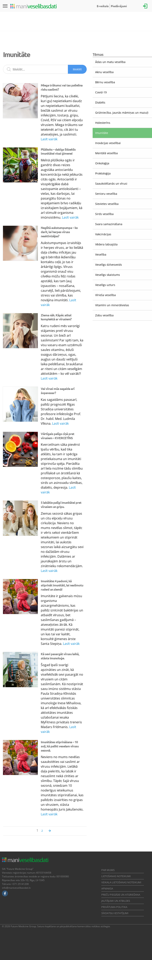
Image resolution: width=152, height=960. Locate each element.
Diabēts (100, 102)
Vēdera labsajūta (106, 244)
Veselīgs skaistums (107, 275)
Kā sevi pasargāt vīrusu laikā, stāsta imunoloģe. (60, 656)
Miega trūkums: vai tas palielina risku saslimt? (62, 87)
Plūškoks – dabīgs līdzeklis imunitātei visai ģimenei (58, 151)
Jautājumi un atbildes (115, 901)
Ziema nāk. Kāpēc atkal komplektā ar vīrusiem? (56, 317)
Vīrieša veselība (105, 295)
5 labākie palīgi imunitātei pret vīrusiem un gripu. (61, 504)
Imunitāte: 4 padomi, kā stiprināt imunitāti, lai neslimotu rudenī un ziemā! (62, 585)
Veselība (100, 254)
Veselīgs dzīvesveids (108, 264)
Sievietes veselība (107, 204)
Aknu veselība (104, 72)
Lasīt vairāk (49, 139)
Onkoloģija (102, 163)
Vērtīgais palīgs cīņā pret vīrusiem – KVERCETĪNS (57, 436)
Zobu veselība (104, 315)
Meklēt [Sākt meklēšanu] (77, 69)
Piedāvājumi (119, 6)
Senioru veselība (106, 194)
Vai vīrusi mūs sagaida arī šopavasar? (57, 391)
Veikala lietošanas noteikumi (121, 882)
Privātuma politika (114, 907)
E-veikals (103, 6)
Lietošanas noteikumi (116, 876)
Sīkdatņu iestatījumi (114, 913)
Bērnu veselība (105, 82)
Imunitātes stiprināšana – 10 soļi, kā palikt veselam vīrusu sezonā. (60, 746)
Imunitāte (101, 133)
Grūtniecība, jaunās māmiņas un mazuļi (121, 112)
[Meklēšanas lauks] (45, 69)
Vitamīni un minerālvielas (112, 305)
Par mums (108, 870)
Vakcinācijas (103, 234)
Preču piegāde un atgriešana (120, 894)
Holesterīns (102, 123)
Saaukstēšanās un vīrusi (111, 183)
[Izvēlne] (5, 6)
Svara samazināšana (108, 224)
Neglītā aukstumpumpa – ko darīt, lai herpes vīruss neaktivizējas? (59, 232)
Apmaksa (107, 888)
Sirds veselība (104, 214)
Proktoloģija (103, 173)
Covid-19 (101, 92)
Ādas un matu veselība (110, 62)
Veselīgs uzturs (105, 285)
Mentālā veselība (106, 153)
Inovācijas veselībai (108, 143)
